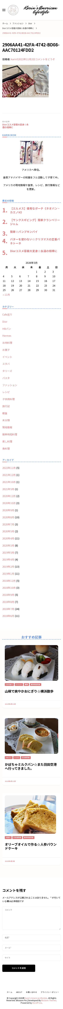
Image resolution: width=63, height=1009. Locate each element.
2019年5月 (8, 552)
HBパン (6, 328)
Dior (30, 23)
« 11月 (6, 294)
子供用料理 (8, 399)
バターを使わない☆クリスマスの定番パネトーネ (35, 241)
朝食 (4, 413)
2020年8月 (8, 517)
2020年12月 (9, 496)
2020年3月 (8, 545)
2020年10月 (9, 503)
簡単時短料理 (9, 434)
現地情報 (7, 427)
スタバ (6, 364)
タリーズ (7, 371)
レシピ (6, 392)
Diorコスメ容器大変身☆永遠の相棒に (33, 251)
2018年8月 (8, 602)
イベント (7, 357)
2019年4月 (8, 559)
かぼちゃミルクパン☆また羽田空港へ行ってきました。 (31, 766)
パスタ (6, 378)
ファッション (17, 23)
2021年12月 (9, 475)
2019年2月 (8, 566)
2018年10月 (9, 587)
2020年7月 (8, 524)
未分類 (6, 420)
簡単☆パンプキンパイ (24, 232)
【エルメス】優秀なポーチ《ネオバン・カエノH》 (35, 210)
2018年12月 (9, 581)
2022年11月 (9, 468)
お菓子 (6, 350)
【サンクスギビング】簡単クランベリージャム (35, 222)
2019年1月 (8, 573)
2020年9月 (8, 510)
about (19, 992)
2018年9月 (8, 595)
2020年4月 (8, 538)
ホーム (10, 992)
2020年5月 (8, 531)
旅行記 (6, 406)
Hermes (6, 335)
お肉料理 (7, 342)
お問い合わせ (31, 992)
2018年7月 (8, 609)
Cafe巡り (7, 314)
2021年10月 (9, 482)
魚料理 (6, 448)
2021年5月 (8, 489)
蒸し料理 (7, 441)
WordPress (37, 1002)
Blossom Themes (48, 1000)
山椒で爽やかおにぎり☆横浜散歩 (29, 691)
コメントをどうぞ (45, 59)
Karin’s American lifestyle (40, 9)
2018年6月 (8, 616)
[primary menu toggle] (3, 10)
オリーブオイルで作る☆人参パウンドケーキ (31, 846)
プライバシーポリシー (50, 992)
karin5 (14, 59)
